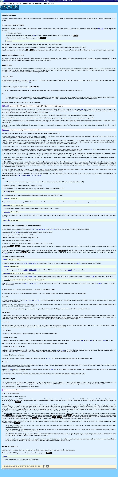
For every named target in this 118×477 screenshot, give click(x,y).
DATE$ (64, 354)
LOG (28, 176)
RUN (30, 82)
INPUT (33, 232)
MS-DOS (5, 257)
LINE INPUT (39, 232)
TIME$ (58, 354)
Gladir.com (39, 1)
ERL (52, 374)
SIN (32, 176)
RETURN (37, 305)
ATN (18, 176)
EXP (25, 176)
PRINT (17, 235)
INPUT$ (45, 232)
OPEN (92, 150)
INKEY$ (52, 232)
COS (21, 176)
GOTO (31, 305)
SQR (35, 176)
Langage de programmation (53, 1)
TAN (39, 176)
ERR (11, 374)
